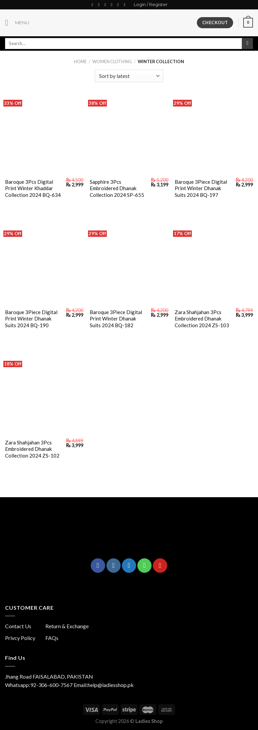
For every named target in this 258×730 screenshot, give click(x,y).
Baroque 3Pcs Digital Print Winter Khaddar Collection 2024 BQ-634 (33, 188)
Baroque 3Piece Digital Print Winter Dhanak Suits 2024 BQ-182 (116, 318)
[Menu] (17, 22)
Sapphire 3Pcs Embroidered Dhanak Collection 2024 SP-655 (117, 188)
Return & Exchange (67, 626)
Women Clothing (112, 61)
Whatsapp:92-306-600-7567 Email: (46, 685)
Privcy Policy (20, 638)
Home (80, 61)
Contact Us (18, 626)
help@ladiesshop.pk (111, 685)
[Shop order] (129, 76)
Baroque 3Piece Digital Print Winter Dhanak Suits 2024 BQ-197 (201, 188)
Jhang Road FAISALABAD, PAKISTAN (49, 676)
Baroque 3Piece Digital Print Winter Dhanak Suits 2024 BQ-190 (31, 318)
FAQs (51, 638)
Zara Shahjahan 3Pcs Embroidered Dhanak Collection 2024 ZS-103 (202, 318)
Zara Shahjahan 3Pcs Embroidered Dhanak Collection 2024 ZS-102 (32, 449)
